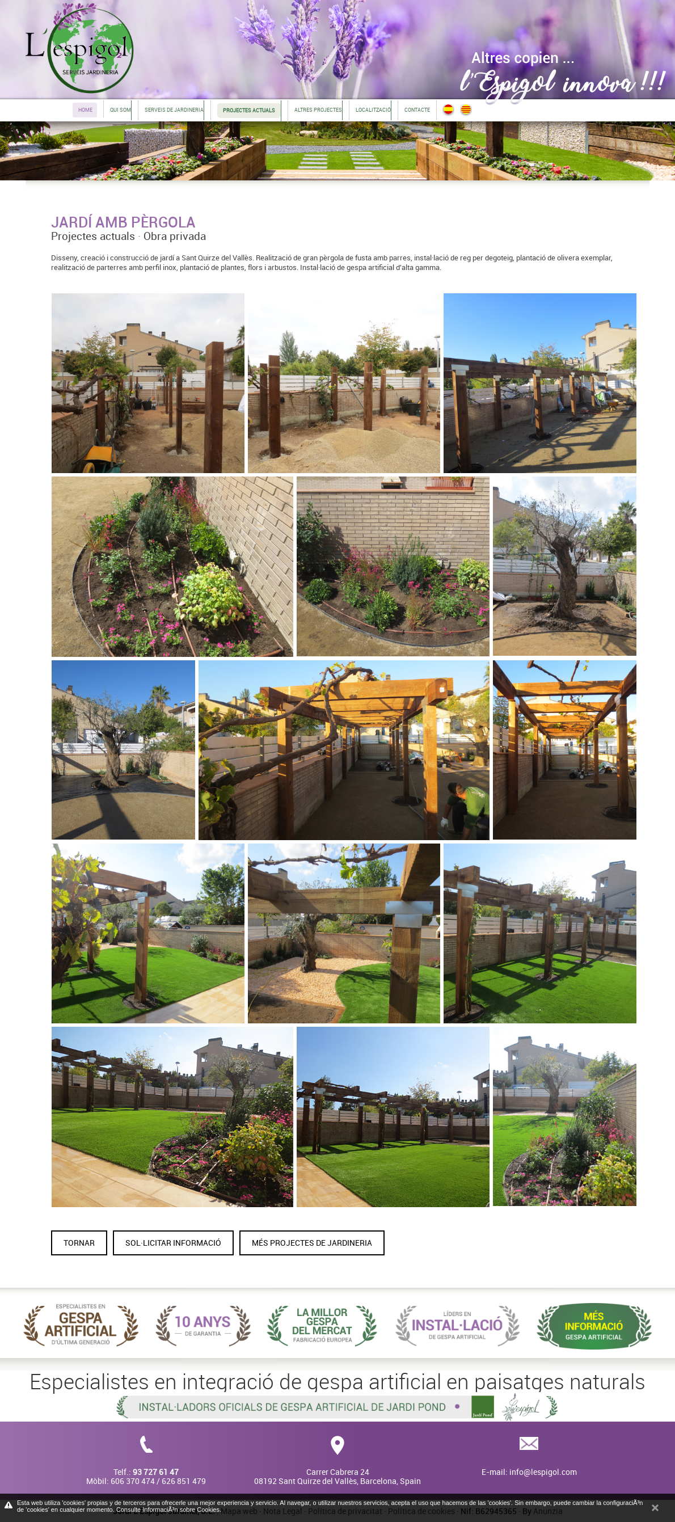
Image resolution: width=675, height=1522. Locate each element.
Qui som (120, 109)
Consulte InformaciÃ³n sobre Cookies (168, 1509)
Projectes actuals (93, 236)
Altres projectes (318, 109)
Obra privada (175, 236)
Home (85, 109)
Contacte (417, 109)
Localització (373, 109)
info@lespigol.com (543, 1471)
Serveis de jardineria (174, 109)
